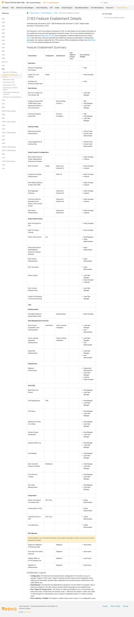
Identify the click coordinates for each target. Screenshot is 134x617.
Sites (12, 8)
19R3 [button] (3, 125)
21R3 (55, 13)
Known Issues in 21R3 (9, 85)
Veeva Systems (27, 612)
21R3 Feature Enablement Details (10, 76)
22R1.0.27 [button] (5, 62)
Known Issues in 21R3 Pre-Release (10, 88)
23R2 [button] (3, 47)
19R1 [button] (3, 136)
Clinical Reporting (41, 8)
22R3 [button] (3, 55)
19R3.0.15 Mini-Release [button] (9, 122)
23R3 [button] (3, 44)
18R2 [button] (3, 143)
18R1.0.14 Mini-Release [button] (9, 150)
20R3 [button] (3, 107)
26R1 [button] (3, 19)
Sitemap (125, 606)
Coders (57, 8)
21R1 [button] (3, 104)
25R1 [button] (3, 29)
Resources (109, 8)
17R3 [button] (3, 158)
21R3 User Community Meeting (12, 97)
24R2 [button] (3, 37)
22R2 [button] (3, 58)
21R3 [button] (3, 69)
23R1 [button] (3, 51)
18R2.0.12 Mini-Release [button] (9, 147)
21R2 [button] (3, 100)
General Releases (46, 13)
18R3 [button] (3, 140)
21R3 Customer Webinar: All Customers (11, 93)
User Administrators (97, 8)
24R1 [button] (3, 40)
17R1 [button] (3, 168)
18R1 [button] (3, 154)
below (29, 38)
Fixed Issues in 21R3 (9, 82)
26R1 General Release (33, 3)
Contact (105, 606)
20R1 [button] (3, 118)
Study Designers (67, 8)
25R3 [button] (3, 22)
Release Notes (122, 8)
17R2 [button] (3, 165)
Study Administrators (81, 8)
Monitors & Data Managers (25, 8)
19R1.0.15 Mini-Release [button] (9, 132)
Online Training (115, 606)
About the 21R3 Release (10, 72)
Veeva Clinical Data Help (13, 2)
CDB (51, 8)
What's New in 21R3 (8, 79)
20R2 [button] (3, 114)
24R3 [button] (3, 33)
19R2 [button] (3, 129)
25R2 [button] (3, 26)
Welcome (5, 8)
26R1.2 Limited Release (51, 3)
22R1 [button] (3, 65)
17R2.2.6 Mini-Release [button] (8, 161)
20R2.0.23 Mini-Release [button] (9, 111)
